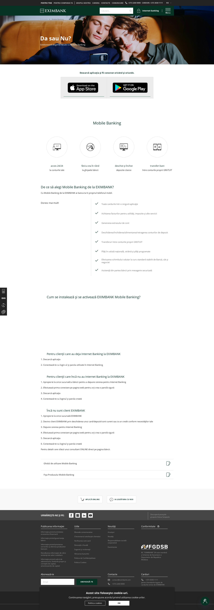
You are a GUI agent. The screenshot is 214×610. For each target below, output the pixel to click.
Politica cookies (95, 603)
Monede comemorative (83, 532)
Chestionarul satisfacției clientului (87, 536)
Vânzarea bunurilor (81, 554)
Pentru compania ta (63, 3)
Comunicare (117, 3)
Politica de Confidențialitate (84, 558)
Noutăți (110, 536)
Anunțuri (111, 532)
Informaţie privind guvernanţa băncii (52, 539)
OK (119, 603)
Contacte (105, 3)
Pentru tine (46, 3)
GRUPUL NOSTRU (83, 3)
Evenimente (112, 547)
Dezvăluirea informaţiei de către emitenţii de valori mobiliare (53, 554)
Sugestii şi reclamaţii (82, 549)
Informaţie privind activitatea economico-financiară (52, 533)
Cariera (95, 3)
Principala (44, 19)
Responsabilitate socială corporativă (117, 541)
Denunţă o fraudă (81, 545)
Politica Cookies (80, 562)
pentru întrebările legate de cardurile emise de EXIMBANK (153, 583)
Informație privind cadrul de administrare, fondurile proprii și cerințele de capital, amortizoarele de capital (53, 562)
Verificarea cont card (82, 541)
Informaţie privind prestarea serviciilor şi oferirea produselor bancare (53, 546)
